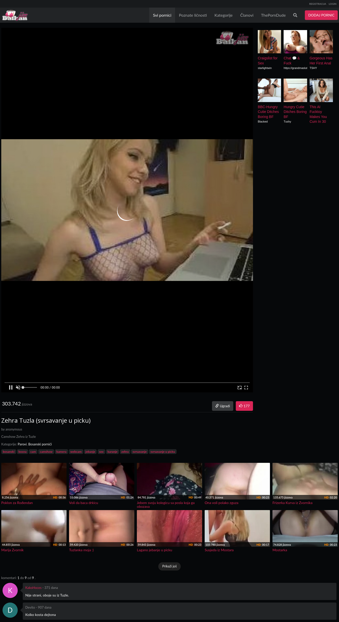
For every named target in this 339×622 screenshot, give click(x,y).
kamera (61, 451)
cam (33, 451)
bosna (22, 451)
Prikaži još (169, 566)
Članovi (246, 15)
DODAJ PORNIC (321, 15)
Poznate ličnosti (193, 15)
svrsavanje (140, 451)
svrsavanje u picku (163, 451)
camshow (46, 451)
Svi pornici (162, 15)
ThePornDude (273, 15)
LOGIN (332, 3)
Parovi (22, 444)
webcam (76, 451)
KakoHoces (33, 588)
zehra (125, 451)
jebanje (90, 451)
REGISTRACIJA (317, 3)
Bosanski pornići (40, 444)
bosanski (9, 451)
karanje (112, 451)
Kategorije (224, 15)
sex (101, 451)
